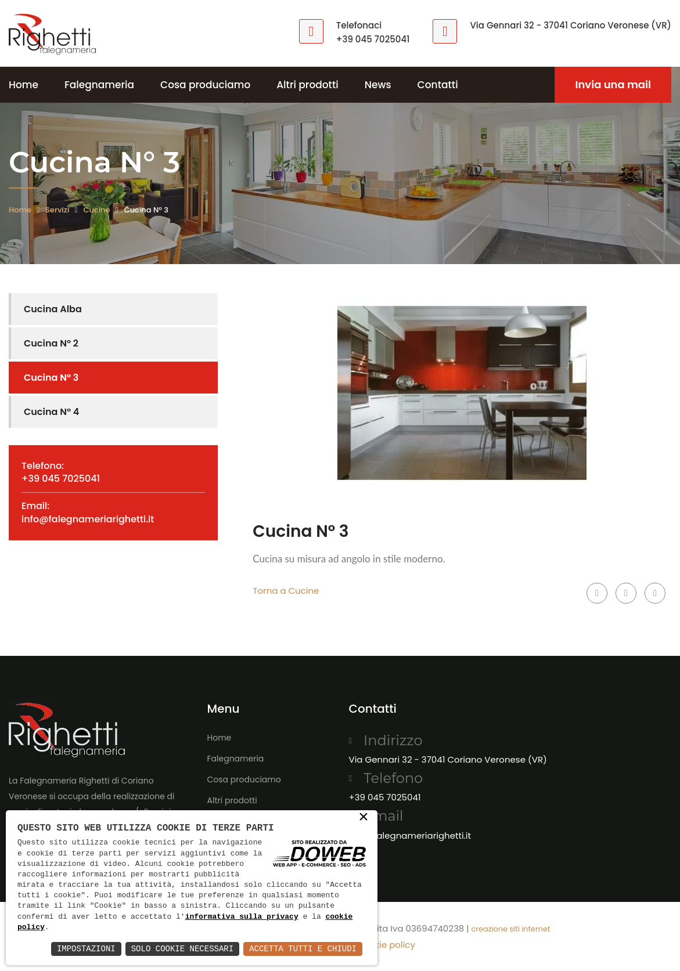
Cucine (96, 209)
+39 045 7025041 (373, 39)
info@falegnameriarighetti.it (87, 519)
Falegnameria (99, 85)
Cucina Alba (53, 309)
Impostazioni (86, 948)
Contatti (438, 85)
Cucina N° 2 (51, 343)
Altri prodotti (307, 85)
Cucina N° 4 (51, 411)
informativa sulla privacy (241, 917)
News (378, 85)
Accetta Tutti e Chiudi (303, 948)
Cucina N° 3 (51, 377)
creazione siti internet (511, 929)
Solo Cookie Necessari (182, 948)
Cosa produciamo (205, 85)
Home (23, 85)
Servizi (57, 209)
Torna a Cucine (286, 590)
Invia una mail (613, 84)
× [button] (363, 818)
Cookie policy (386, 944)
